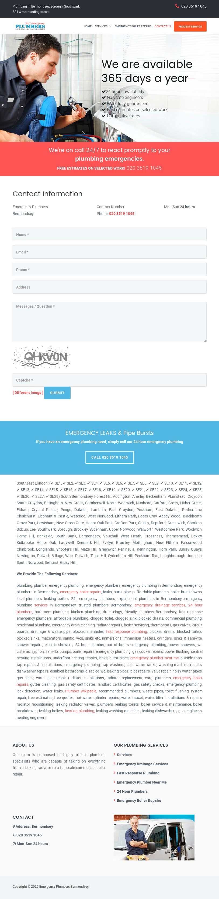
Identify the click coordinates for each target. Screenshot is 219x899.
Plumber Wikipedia (81, 691)
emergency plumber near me (154, 657)
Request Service (190, 26)
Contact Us (163, 26)
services (41, 605)
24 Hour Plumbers (132, 791)
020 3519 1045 (194, 6)
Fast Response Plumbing (138, 773)
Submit (57, 392)
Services (101, 26)
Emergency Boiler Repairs (133, 26)
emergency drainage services (159, 605)
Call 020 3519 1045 (109, 457)
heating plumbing (79, 710)
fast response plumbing (126, 631)
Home (88, 26)
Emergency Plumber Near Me (142, 782)
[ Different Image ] (28, 392)
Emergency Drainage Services (142, 763)
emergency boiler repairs (80, 591)
